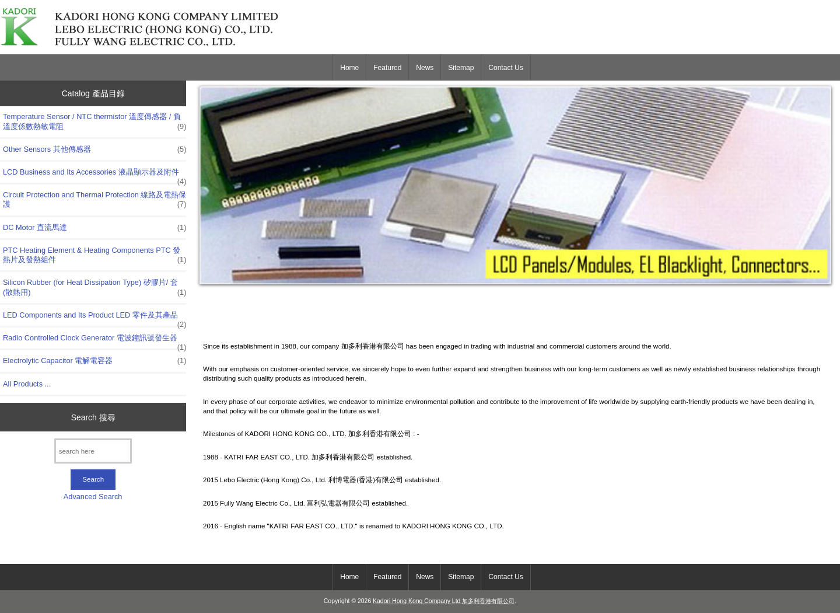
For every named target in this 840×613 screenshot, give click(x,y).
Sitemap (461, 68)
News (424, 68)
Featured (387, 68)
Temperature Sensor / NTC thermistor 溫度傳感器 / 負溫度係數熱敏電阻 (94, 121)
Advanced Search (93, 496)
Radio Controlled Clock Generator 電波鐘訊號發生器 (94, 341)
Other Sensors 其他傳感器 (94, 149)
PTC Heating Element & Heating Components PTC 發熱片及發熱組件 (94, 255)
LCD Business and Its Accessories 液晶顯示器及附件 (94, 175)
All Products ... (27, 383)
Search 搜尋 (93, 417)
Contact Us (505, 68)
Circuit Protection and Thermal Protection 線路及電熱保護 (94, 199)
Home (349, 68)
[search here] (93, 451)
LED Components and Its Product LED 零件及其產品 (94, 318)
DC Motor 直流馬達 (94, 227)
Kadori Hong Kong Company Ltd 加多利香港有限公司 (443, 601)
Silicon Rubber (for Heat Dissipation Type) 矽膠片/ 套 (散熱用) (94, 287)
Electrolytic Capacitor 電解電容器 (94, 360)
